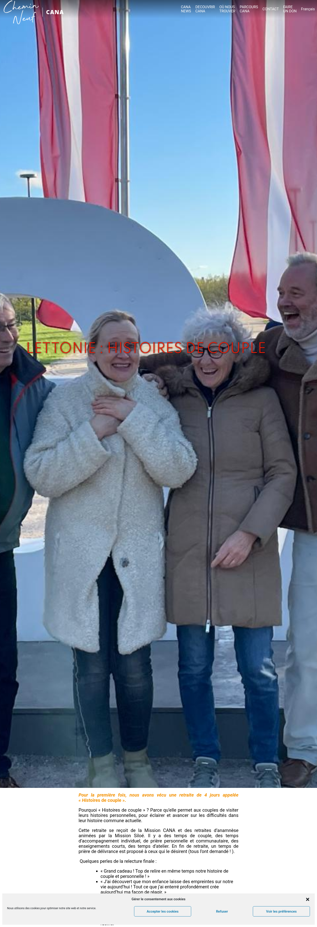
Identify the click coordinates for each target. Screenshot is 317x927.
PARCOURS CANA (249, 9)
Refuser (222, 911)
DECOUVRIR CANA (205, 9)
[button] (307, 899)
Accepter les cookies (163, 911)
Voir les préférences (281, 911)
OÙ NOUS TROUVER (227, 9)
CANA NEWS (186, 9)
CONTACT (270, 9)
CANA (55, 12)
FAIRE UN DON (290, 9)
